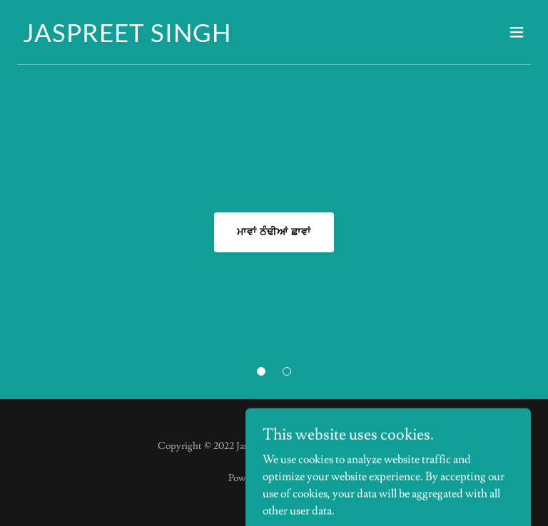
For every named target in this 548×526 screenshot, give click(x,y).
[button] (261, 371)
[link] (127, 38)
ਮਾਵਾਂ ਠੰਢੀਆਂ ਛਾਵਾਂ (274, 232)
